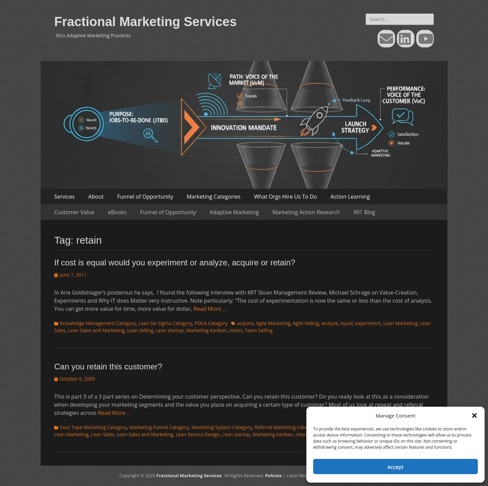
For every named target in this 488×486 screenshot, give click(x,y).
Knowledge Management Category (98, 323)
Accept (396, 466)
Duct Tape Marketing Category (93, 427)
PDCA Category (211, 323)
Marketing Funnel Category (159, 427)
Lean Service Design (198, 434)
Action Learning (350, 196)
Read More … (210, 308)
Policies (273, 475)
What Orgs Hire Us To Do (285, 196)
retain (235, 330)
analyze (329, 323)
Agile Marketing (273, 323)
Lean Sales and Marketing (96, 330)
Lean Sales (102, 434)
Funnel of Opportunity (145, 196)
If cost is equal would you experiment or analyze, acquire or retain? (174, 262)
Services (64, 196)
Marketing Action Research (306, 212)
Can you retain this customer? (108, 366)
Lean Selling (140, 330)
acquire (245, 323)
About (96, 196)
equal (347, 323)
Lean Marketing (400, 323)
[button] (474, 415)
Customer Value (74, 212)
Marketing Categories (214, 196)
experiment (368, 323)
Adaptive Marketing (234, 212)
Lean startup (170, 330)
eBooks (117, 212)
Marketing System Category (221, 427)
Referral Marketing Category (286, 427)
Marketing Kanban (206, 330)
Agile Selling (306, 323)
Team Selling (258, 330)
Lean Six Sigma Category (165, 323)
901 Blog (364, 212)
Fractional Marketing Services (145, 22)
